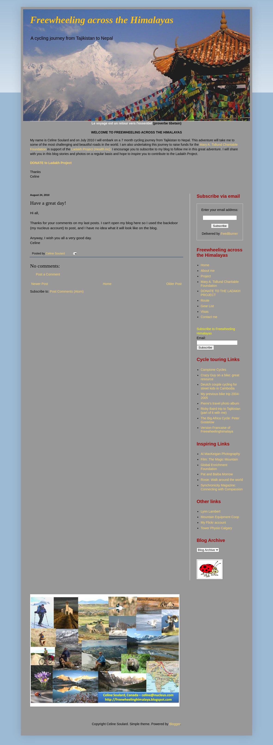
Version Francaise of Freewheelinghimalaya (217, 429)
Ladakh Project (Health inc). (91, 149)
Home (107, 284)
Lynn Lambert (210, 511)
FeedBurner (229, 233)
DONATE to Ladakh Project (50, 163)
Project (206, 276)
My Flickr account (213, 522)
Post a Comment (48, 274)
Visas (205, 311)
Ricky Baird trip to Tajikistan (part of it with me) (220, 410)
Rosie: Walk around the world (222, 480)
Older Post (174, 284)
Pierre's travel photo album (220, 403)
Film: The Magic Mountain (219, 459)
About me (208, 270)
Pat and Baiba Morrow (217, 474)
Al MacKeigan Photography (220, 454)
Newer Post (39, 284)
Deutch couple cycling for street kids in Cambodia (219, 386)
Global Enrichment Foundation (214, 467)
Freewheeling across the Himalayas (102, 20)
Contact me (209, 317)
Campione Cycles (213, 369)
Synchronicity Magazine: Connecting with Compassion (222, 487)
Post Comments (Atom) (67, 291)
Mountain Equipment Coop (220, 517)
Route (205, 300)
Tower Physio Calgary (216, 528)
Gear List (207, 306)
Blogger (174, 724)
